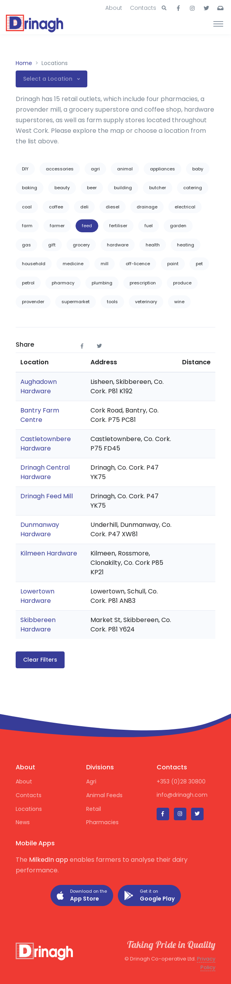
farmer (57, 225)
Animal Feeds (104, 795)
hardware (117, 245)
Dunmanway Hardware (39, 529)
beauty (62, 187)
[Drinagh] (35, 23)
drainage (147, 207)
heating (185, 245)
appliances (162, 169)
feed (87, 225)
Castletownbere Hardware (45, 443)
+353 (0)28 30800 (181, 781)
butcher (157, 187)
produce (182, 283)
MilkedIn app (48, 859)
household (33, 263)
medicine (73, 263)
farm (27, 225)
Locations (29, 809)
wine (179, 301)
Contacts (143, 8)
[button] (164, 8)
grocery (81, 245)
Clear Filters (40, 660)
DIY (25, 169)
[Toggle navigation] (218, 23)
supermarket (75, 301)
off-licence (138, 263)
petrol (28, 283)
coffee (56, 207)
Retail (93, 809)
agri (95, 169)
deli (84, 207)
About (113, 8)
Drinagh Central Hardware (45, 472)
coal (27, 207)
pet (199, 263)
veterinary (146, 301)
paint (173, 263)
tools (112, 301)
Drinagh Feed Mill (46, 496)
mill (104, 263)
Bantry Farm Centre (39, 415)
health (153, 245)
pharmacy (63, 283)
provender (33, 301)
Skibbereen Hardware (38, 624)
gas (26, 245)
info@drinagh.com (182, 795)
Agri (91, 781)
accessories (60, 169)
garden (178, 225)
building (123, 187)
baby (197, 169)
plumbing (102, 283)
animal (125, 169)
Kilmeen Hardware (48, 553)
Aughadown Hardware (38, 386)
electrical (185, 207)
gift (52, 245)
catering (192, 187)
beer (92, 187)
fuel (148, 225)
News (23, 822)
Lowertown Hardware (37, 596)
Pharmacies (102, 822)
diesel (112, 207)
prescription (143, 283)
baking (29, 187)
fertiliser (118, 225)
